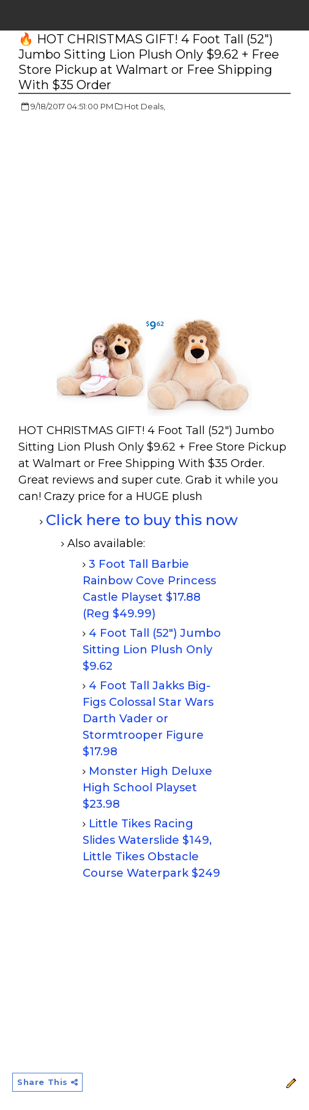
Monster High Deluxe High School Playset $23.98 (147, 787)
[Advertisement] (121, 210)
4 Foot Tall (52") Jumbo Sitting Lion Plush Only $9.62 (152, 649)
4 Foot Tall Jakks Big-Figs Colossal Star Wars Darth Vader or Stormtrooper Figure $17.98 (148, 718)
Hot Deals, (144, 106)
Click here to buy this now (142, 520)
